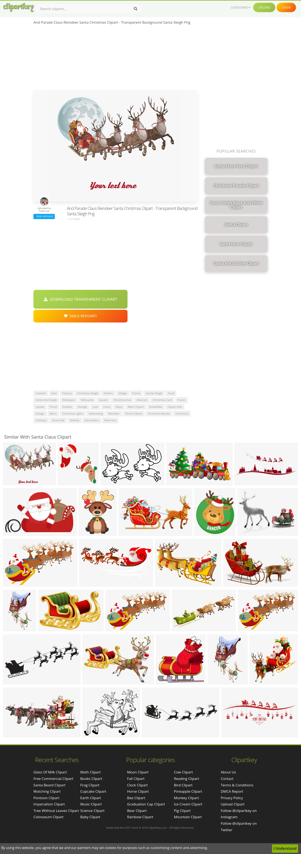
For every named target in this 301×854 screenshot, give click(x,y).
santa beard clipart (49, 785)
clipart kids (175, 407)
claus (106, 407)
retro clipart (136, 407)
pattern (108, 393)
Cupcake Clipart (93, 791)
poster (181, 400)
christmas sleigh (87, 393)
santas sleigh (154, 393)
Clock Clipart (137, 785)
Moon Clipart (138, 772)
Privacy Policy (232, 797)
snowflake (155, 407)
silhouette (87, 400)
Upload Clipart (233, 804)
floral (53, 407)
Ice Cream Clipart (188, 804)
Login (286, 7)
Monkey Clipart (186, 797)
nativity (74, 420)
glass (119, 407)
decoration (92, 420)
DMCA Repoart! (80, 315)
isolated (41, 393)
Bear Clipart (137, 810)
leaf (95, 407)
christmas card (162, 400)
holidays (41, 420)
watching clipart (47, 791)
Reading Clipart (186, 778)
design (40, 413)
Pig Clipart (182, 810)
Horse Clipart (138, 791)
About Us (228, 772)
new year (110, 420)
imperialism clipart (49, 804)
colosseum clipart (48, 816)
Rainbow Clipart (140, 816)
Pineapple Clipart (188, 791)
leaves (40, 407)
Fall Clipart (135, 778)
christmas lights (72, 413)
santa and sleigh (46, 400)
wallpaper (68, 400)
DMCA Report (232, 791)
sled (54, 393)
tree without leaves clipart (56, 810)
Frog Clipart (89, 785)
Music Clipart (91, 804)
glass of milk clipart (50, 772)
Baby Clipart (90, 816)
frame (136, 393)
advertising (96, 413)
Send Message (44, 216)
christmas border (159, 413)
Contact (227, 778)
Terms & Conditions (237, 785)
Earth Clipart (90, 797)
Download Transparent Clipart (80, 299)
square (103, 400)
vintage (82, 407)
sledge (123, 393)
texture (67, 393)
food (171, 393)
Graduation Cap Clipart (146, 804)
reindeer (113, 413)
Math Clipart (90, 772)
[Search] (135, 9)
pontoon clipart (46, 797)
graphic (67, 407)
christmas (182, 413)
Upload (264, 7)
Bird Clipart (183, 785)
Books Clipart (91, 778)
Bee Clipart (136, 797)
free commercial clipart (53, 778)
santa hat (58, 420)
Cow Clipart (183, 772)
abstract (141, 400)
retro (53, 413)
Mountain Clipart (188, 816)
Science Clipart (92, 810)
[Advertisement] (115, 59)
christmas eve (122, 400)
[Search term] (89, 8)
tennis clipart (133, 413)
